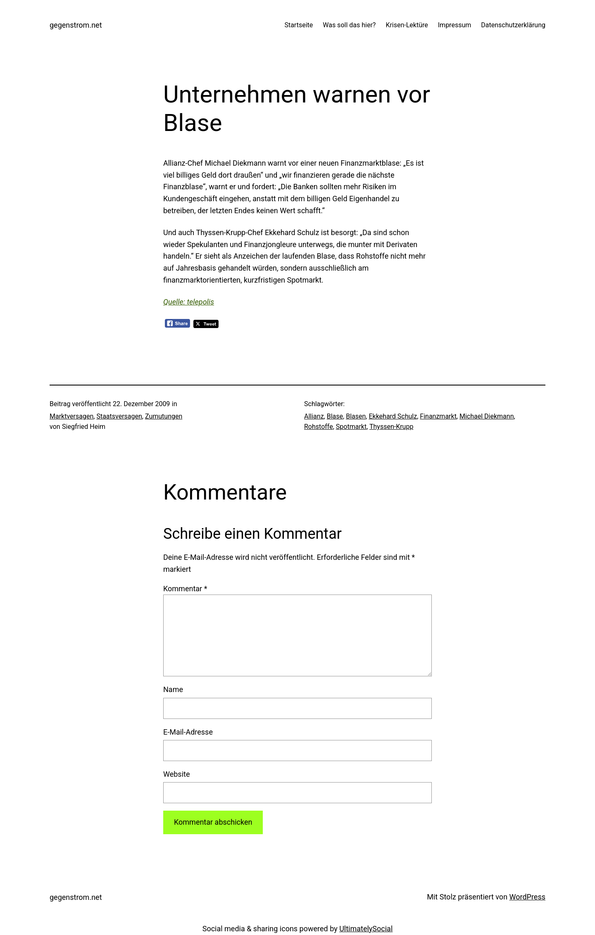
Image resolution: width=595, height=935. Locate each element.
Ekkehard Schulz (393, 416)
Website (176, 774)
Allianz (314, 416)
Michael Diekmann (486, 416)
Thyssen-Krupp (391, 427)
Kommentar (185, 588)
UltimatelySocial (366, 928)
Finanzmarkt (438, 416)
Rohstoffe (318, 427)
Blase (335, 416)
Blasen (356, 416)
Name (173, 689)
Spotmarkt (351, 427)
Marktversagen (71, 416)
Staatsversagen (119, 416)
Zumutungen (163, 416)
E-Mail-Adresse (188, 732)
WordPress (527, 896)
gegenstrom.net (76, 25)
